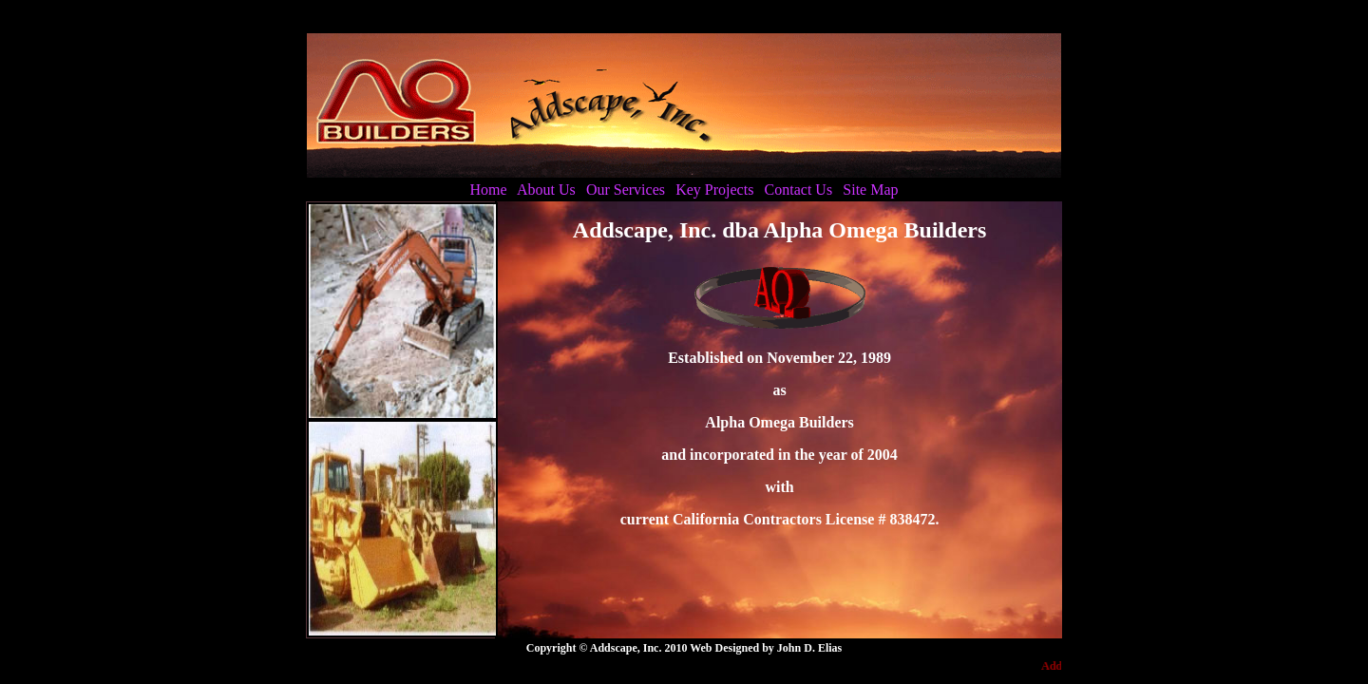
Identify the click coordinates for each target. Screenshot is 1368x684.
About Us (546, 189)
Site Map (870, 189)
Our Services (625, 189)
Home (487, 189)
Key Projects (714, 189)
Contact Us (799, 189)
